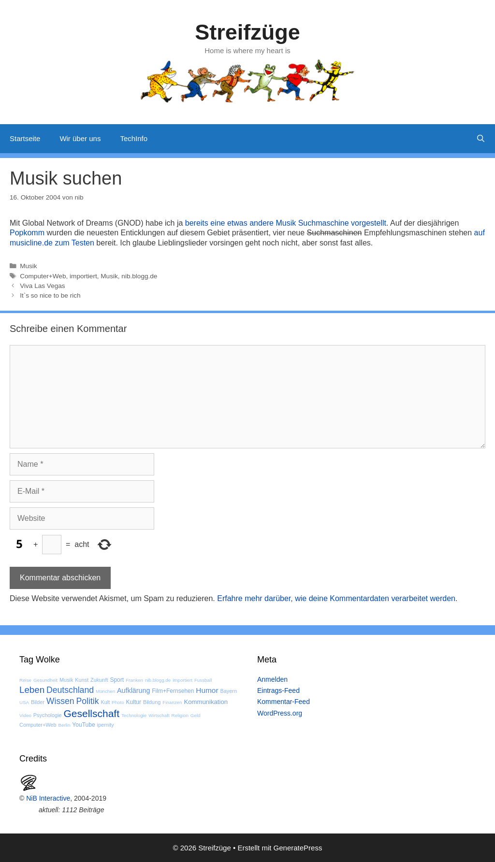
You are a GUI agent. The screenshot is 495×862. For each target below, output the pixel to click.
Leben (31, 690)
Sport (117, 679)
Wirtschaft (159, 715)
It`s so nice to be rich (50, 295)
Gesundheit (45, 680)
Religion (180, 715)
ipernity (105, 725)
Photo (118, 702)
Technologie (133, 715)
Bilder (37, 702)
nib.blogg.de (139, 276)
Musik (28, 266)
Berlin (64, 725)
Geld (195, 715)
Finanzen (172, 702)
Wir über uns (80, 138)
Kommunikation (206, 701)
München (105, 691)
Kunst (81, 680)
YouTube (83, 724)
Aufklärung (133, 690)
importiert (83, 276)
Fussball (203, 680)
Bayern (228, 691)
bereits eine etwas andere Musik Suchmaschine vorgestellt (285, 223)
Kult (105, 702)
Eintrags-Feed (278, 690)
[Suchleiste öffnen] (480, 138)
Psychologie (47, 715)
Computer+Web (43, 276)
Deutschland (70, 690)
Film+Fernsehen (173, 691)
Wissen (60, 701)
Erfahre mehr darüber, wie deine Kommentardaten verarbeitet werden (336, 598)
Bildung (151, 702)
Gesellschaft (91, 713)
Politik (87, 701)
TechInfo (133, 138)
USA (24, 702)
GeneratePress (298, 848)
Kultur (133, 702)
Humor (207, 690)
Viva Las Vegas (42, 285)
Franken (134, 680)
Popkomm (27, 233)
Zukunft (99, 680)
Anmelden (272, 679)
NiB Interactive (48, 798)
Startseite (25, 138)
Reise (25, 680)
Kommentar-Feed (283, 701)
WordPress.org (279, 713)
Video (25, 715)
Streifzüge (247, 32)
